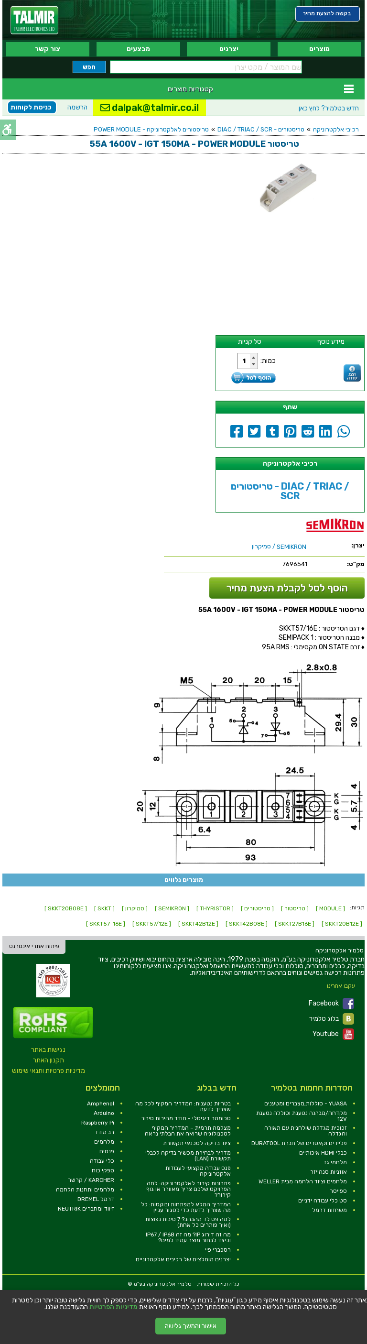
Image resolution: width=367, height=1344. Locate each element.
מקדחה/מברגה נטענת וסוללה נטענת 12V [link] (301, 1116)
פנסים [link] (106, 1151)
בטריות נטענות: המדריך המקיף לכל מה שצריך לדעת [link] (183, 1106)
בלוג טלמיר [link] (331, 1019)
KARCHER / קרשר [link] (91, 1180)
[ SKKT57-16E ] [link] (106, 923)
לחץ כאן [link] (329, 108)
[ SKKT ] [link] (104, 908)
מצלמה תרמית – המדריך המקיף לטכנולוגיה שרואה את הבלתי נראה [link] (188, 1131)
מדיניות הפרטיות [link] (113, 1307)
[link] (34, 20)
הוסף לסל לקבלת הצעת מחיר (287, 588)
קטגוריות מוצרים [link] (190, 89)
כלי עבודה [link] (102, 1161)
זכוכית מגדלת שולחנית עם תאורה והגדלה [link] (305, 1131)
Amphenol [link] (100, 1103)
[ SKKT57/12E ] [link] (152, 923)
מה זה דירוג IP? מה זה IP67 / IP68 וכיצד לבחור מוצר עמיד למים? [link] (188, 1237)
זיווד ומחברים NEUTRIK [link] (86, 1208)
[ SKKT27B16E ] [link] (294, 923)
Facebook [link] (331, 1003)
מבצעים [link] (138, 49)
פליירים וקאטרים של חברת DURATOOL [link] (299, 1143)
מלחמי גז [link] (335, 1162)
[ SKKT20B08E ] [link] (65, 908)
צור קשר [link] (47, 49)
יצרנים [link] (228, 49)
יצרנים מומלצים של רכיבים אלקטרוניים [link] (183, 1259)
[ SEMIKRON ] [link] (172, 908)
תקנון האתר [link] (48, 1060)
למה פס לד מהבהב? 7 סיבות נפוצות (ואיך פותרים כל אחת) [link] (188, 1222)
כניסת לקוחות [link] (31, 107)
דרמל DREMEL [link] (95, 1199)
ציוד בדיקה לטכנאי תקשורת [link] (197, 1143)
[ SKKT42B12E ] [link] (198, 923)
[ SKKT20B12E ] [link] (342, 923)
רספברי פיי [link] (218, 1249)
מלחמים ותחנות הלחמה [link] (85, 1189)
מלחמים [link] (104, 1141)
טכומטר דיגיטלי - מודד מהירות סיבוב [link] (186, 1118)
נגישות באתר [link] (48, 1050)
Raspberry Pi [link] (97, 1122)
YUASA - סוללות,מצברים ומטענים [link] (305, 1103)
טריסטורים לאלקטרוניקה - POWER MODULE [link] (151, 129)
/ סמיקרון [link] (279, 546)
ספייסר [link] (338, 1191)
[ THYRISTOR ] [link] (215, 908)
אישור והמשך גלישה (190, 1326)
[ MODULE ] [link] (330, 908)
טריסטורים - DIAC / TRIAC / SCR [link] (260, 129)
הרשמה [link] (77, 107)
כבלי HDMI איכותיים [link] (323, 1152)
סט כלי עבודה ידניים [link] (322, 1200)
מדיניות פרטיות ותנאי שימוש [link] (48, 1071)
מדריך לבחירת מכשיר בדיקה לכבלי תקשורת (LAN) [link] (188, 1155)
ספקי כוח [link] (103, 1170)
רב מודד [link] (104, 1132)
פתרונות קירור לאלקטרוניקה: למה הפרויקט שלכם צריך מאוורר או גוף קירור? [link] (188, 1189)
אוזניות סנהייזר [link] (328, 1172)
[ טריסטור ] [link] (295, 908)
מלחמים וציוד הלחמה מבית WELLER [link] (303, 1181)
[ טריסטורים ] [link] (257, 908)
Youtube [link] (333, 1034)
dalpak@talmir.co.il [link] (149, 107)
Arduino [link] (104, 1113)
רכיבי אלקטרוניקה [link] (336, 129)
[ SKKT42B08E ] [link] (246, 923)
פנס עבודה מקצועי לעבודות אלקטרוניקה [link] (198, 1171)
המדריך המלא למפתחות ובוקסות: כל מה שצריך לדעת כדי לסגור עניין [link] (186, 1207)
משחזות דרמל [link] (329, 1210)
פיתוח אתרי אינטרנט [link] (34, 946)
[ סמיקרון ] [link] (134, 908)
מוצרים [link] (319, 49)
